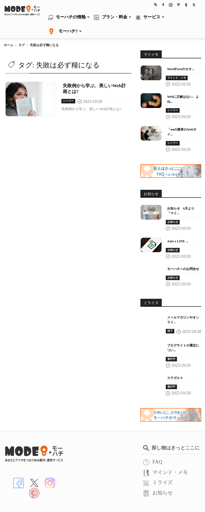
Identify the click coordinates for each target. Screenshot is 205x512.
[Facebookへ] (18, 468)
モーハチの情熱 (69, 17)
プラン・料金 (112, 17)
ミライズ (158, 468)
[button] (156, 4)
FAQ (152, 447)
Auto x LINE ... (177, 227)
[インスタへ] (50, 468)
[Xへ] (34, 468)
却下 (170, 316)
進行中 (171, 344)
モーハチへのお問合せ (183, 255)
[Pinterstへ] (34, 478)
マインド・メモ (176, 63)
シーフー (68, 86)
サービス (150, 17)
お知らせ (172, 207)
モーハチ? (65, 31)
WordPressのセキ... (180, 55)
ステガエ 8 (174, 364)
